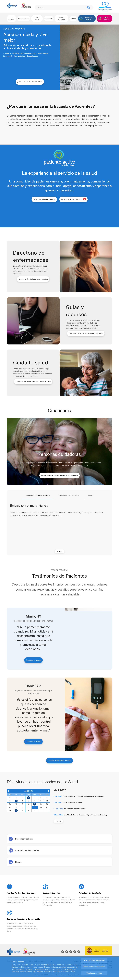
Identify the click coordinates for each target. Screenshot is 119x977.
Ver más (59, 551)
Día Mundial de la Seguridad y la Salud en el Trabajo (86, 815)
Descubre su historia (33, 660)
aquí (32, 969)
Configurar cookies (94, 973)
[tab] (37, 495)
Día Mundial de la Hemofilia (74, 809)
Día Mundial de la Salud (72, 802)
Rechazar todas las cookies (94, 966)
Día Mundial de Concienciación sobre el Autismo (83, 796)
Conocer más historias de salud (59, 760)
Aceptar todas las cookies (94, 960)
